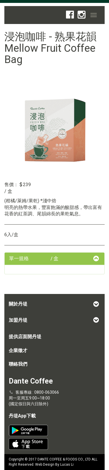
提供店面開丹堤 (25, 336)
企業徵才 (18, 350)
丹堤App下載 (22, 416)
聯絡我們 (18, 364)
